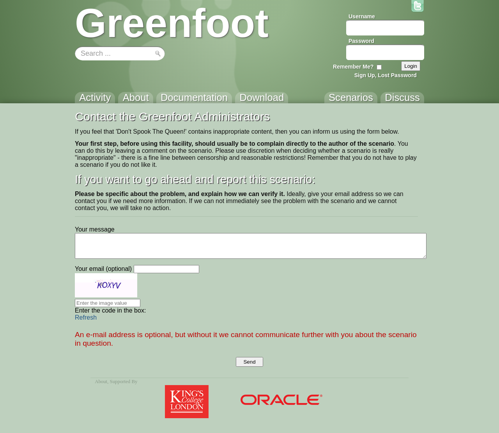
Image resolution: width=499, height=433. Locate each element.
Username (362, 16)
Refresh (86, 317)
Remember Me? (353, 67)
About (101, 381)
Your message (95, 229)
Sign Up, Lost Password (385, 75)
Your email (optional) (103, 268)
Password (361, 41)
